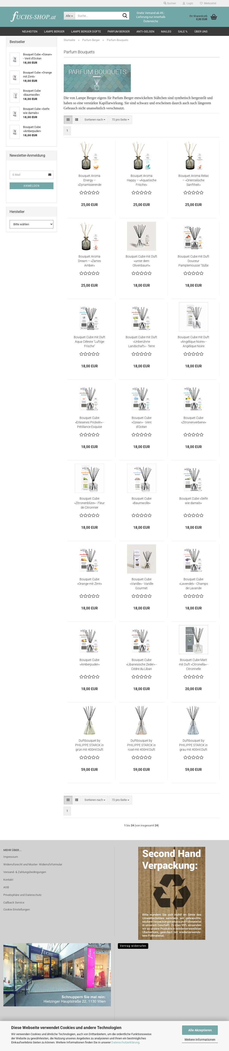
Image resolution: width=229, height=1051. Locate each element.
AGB (6, 887)
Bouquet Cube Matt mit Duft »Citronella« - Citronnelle (193, 664)
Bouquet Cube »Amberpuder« (90, 662)
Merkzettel (208, 3)
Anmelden (31, 185)
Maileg (166, 31)
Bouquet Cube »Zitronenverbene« (193, 420)
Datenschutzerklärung (125, 1042)
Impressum (10, 856)
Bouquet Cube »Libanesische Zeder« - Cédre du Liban (141, 664)
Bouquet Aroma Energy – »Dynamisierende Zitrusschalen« (89, 180)
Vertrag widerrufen (133, 945)
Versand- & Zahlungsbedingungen (24, 872)
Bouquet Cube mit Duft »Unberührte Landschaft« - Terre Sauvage (141, 341)
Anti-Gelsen (145, 31)
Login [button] (188, 3)
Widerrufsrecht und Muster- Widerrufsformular (32, 864)
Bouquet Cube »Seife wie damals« (193, 501)
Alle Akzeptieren (200, 1030)
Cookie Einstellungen (16, 909)
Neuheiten (29, 31)
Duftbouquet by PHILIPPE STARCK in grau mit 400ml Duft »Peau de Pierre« (193, 745)
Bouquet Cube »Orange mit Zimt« (89, 581)
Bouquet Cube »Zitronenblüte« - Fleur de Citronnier (89, 503)
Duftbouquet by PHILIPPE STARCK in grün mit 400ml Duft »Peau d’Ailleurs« (89, 745)
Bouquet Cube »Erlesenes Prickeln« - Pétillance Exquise (89, 422)
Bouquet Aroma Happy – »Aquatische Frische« (141, 180)
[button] (68, 119)
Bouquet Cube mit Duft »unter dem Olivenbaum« (141, 261)
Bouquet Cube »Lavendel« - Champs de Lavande (193, 583)
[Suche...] (69, 16)
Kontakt (8, 879)
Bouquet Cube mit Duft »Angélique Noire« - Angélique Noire (193, 341)
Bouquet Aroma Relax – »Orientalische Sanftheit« (193, 180)
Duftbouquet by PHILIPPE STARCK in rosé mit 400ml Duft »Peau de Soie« (141, 745)
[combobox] (95, 119)
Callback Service (13, 902)
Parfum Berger (119, 31)
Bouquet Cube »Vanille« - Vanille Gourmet (141, 583)
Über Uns (201, 31)
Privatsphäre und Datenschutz (22, 895)
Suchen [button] (170, 3)
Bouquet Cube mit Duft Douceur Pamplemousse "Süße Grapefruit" (193, 261)
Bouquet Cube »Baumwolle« (141, 501)
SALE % (183, 31)
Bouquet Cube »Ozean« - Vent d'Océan (141, 422)
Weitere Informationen (199, 1039)
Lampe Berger (54, 31)
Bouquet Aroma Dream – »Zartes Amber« (89, 261)
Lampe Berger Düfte (86, 31)
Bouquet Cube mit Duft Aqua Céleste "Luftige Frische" (89, 341)
